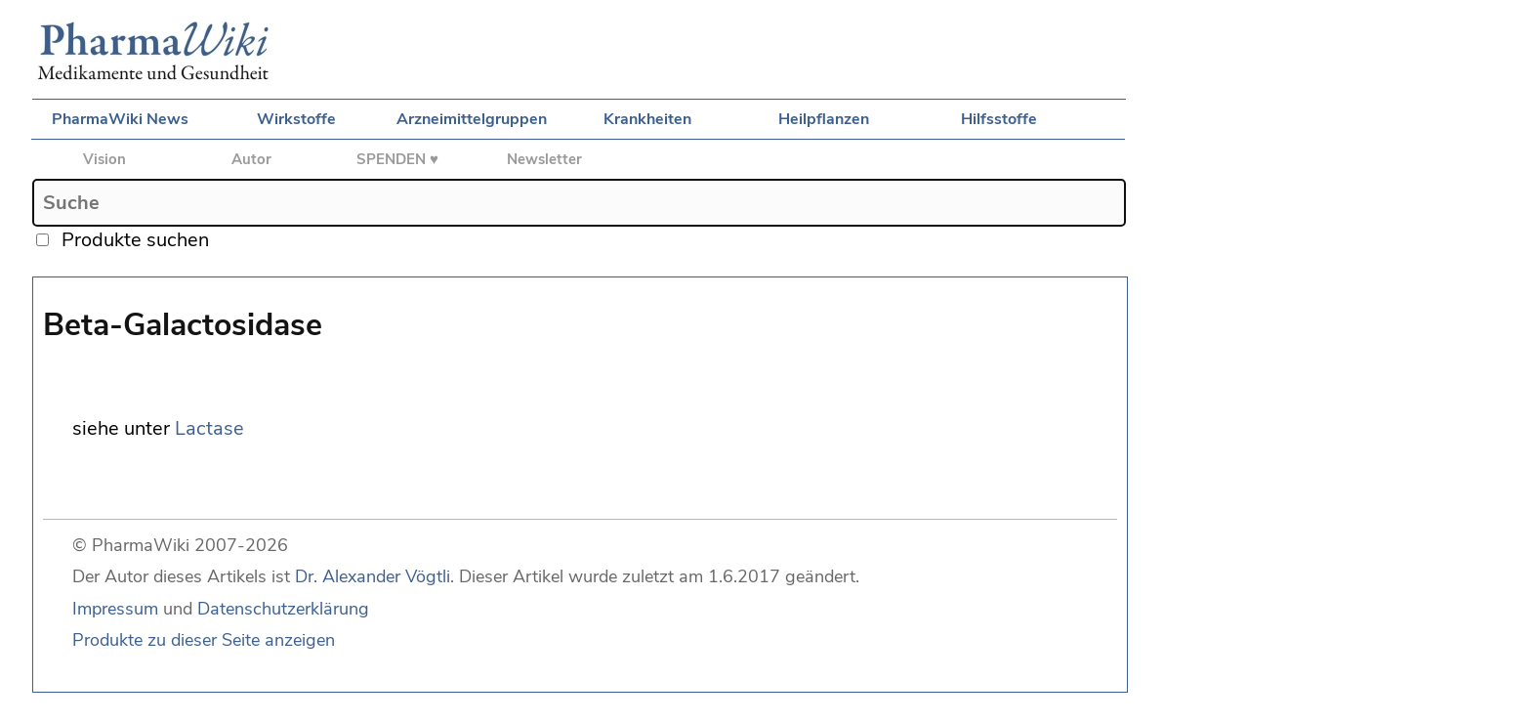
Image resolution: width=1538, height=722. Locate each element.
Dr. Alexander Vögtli (372, 576)
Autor (251, 159)
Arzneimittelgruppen (471, 119)
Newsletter (544, 159)
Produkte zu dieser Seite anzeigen (203, 640)
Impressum (115, 608)
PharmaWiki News (120, 119)
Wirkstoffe (296, 119)
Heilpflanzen (823, 119)
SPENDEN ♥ (397, 159)
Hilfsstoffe (999, 119)
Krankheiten (647, 119)
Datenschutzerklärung (283, 608)
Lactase (209, 428)
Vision (104, 159)
